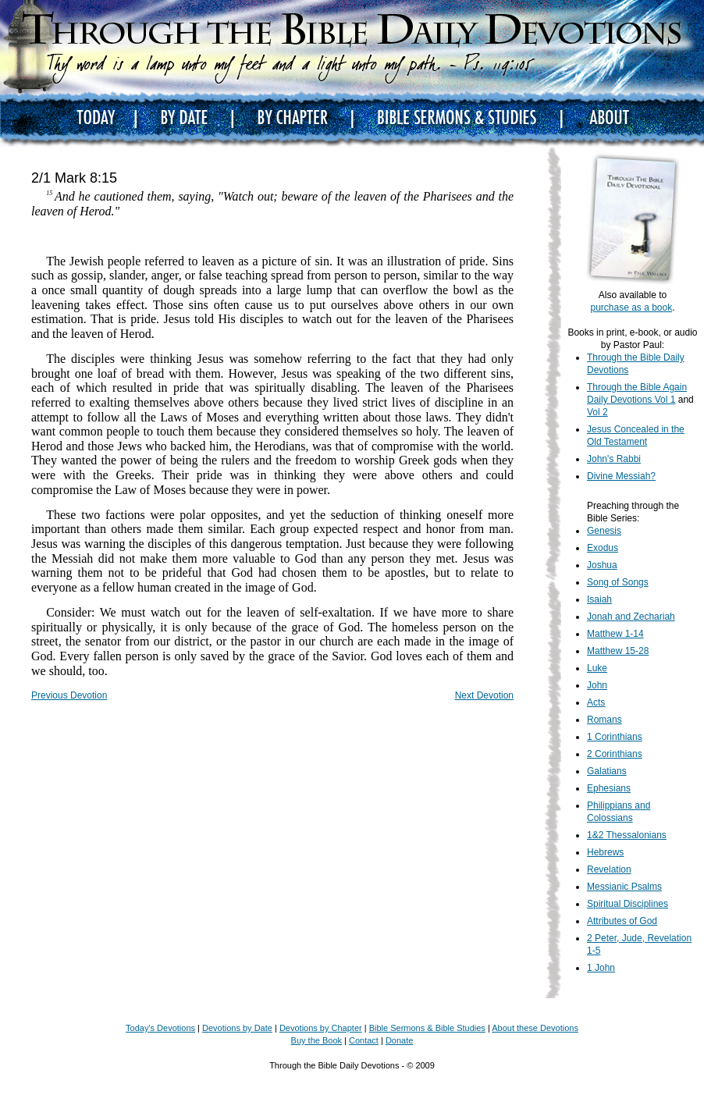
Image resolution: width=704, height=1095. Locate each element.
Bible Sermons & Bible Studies (427, 1028)
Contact (364, 1040)
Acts (596, 702)
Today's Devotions (160, 1028)
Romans (604, 719)
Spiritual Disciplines (627, 903)
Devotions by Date (237, 1028)
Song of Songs (618, 582)
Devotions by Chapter (320, 1028)
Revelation (609, 869)
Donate (399, 1040)
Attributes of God (622, 920)
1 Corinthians (614, 736)
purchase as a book (631, 307)
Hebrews (605, 852)
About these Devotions (535, 1028)
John (597, 685)
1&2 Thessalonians (627, 835)
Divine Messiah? (621, 476)
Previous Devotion (69, 695)
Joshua (602, 565)
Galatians (607, 771)
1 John (601, 967)
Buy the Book (316, 1040)
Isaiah (599, 599)
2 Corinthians (614, 753)
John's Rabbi (614, 458)
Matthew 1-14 (615, 633)
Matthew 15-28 (618, 650)
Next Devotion (484, 695)
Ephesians (609, 788)
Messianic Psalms (624, 886)
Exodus (602, 547)
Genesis (604, 530)
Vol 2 (597, 412)
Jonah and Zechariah (631, 616)
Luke (597, 668)
